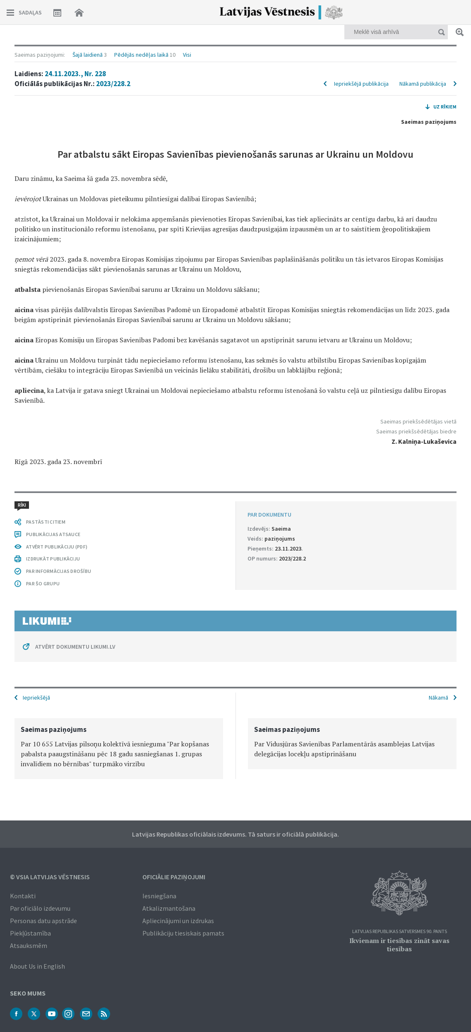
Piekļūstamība (30, 933)
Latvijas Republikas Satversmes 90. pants (399, 931)
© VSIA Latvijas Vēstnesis (50, 877)
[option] (118, 748)
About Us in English (37, 966)
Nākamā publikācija (422, 83)
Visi (187, 54)
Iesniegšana (159, 896)
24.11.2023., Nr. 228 (75, 73)
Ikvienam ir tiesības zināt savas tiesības (399, 944)
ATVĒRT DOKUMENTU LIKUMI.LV (75, 646)
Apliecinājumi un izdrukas (178, 921)
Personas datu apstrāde (43, 921)
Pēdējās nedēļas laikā (141, 54)
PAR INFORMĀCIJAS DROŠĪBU (58, 571)
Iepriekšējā (36, 697)
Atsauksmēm (28, 945)
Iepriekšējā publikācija (361, 83)
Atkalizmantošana (168, 908)
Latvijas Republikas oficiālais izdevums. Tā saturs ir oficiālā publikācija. (235, 834)
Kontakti (23, 896)
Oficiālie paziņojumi (173, 877)
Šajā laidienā (87, 54)
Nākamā (438, 697)
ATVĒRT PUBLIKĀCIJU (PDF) (56, 547)
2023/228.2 (113, 83)
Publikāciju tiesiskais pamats (183, 933)
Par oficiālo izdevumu (40, 908)
